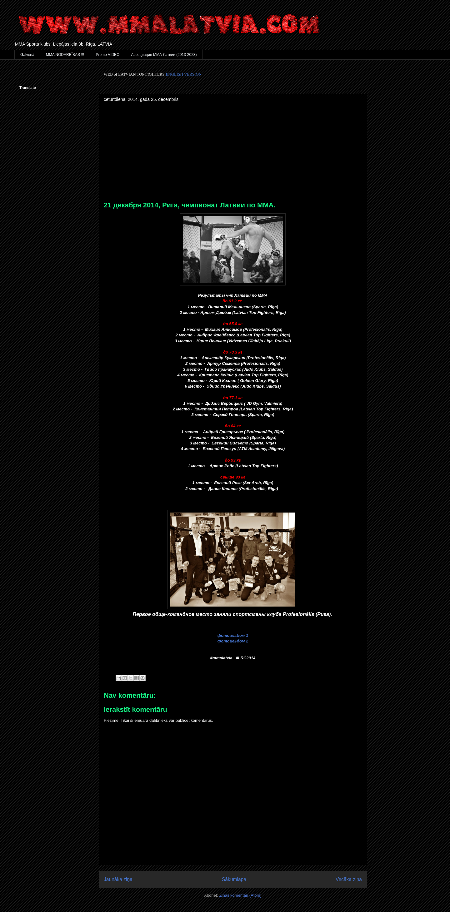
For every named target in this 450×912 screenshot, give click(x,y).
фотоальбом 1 (233, 635)
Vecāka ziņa (349, 879)
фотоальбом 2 (233, 641)
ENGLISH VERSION (184, 74)
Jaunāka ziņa (118, 879)
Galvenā (27, 54)
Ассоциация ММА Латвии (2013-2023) (164, 54)
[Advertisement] (233, 154)
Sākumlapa (234, 879)
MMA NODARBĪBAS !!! (65, 54)
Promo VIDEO (107, 54)
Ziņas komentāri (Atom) (240, 895)
